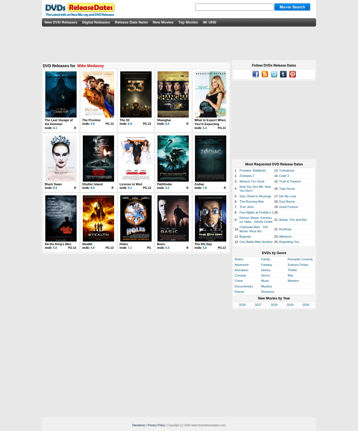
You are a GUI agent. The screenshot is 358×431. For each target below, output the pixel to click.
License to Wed (131, 184)
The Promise (91, 120)
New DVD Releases (60, 22)
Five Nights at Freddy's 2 (256, 212)
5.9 (93, 123)
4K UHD (209, 22)
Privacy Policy (156, 425)
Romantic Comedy (300, 259)
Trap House (287, 188)
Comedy (240, 275)
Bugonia (245, 236)
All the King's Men (58, 244)
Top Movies (188, 22)
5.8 (205, 247)
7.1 (130, 247)
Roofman (285, 229)
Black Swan (53, 184)
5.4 (205, 128)
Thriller (292, 270)
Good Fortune (288, 207)
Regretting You (289, 241)
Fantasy (266, 264)
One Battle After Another (256, 241)
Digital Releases (96, 22)
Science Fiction (298, 264)
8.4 (55, 187)
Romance (267, 291)
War (290, 275)
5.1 (130, 187)
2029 (290, 304)
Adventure (242, 264)
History (266, 270)
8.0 (93, 187)
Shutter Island (92, 184)
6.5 (167, 123)
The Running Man (251, 201)
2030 (305, 304)
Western (293, 280)
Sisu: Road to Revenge (255, 196)
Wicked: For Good (251, 181)
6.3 (167, 247)
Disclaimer (138, 425)
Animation (241, 270)
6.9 (130, 123)
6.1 (55, 128)
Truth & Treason (290, 181)
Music (265, 280)
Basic (161, 244)
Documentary (244, 286)
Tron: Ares (246, 207)
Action (239, 259)
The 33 (124, 120)
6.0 (55, 247)
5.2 (167, 187)
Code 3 (284, 175)
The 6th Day (203, 244)
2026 (242, 304)
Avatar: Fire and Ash (293, 219)
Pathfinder (164, 184)
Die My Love (287, 196)
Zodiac (199, 184)
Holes (124, 244)
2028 (274, 304)
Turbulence (287, 170)
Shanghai (164, 120)
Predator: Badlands (252, 170)
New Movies (163, 22)
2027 (258, 304)
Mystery (266, 286)
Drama (239, 291)
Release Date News (131, 22)
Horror (265, 275)
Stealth (87, 244)
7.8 (205, 187)
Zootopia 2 (246, 175)
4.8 (93, 247)
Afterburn (285, 236)
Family (265, 259)
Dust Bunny (287, 201)
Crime (239, 280)
